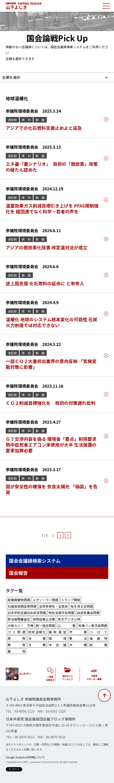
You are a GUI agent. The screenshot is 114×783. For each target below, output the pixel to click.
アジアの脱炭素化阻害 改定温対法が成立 (46, 247)
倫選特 (98, 638)
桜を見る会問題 (82, 606)
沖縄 (78, 645)
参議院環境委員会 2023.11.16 (34, 386)
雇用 (16, 651)
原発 (16, 638)
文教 (37, 645)
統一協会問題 (45, 625)
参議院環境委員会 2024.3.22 (33, 344)
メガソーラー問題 (45, 600)
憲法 (78, 638)
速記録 (12, 120)
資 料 (26, 120)
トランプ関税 (70, 600)
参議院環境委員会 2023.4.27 (33, 422)
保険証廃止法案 (44, 619)
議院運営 (57, 632)
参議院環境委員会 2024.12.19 (34, 188)
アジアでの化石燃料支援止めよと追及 (44, 128)
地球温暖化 (37, 632)
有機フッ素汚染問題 (92, 625)
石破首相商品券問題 (22, 606)
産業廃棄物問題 (19, 600)
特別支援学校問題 (61, 612)
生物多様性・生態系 (53, 606)
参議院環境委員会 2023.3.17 (33, 469)
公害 (67, 625)
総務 (98, 645)
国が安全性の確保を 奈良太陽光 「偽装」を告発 (52, 489)
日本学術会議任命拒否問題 (27, 612)
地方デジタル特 (69, 619)
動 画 (40, 120)
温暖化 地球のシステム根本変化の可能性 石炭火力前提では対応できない (51, 322)
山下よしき (16, 7)
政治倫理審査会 (19, 619)
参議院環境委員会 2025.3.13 (33, 147)
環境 (57, 638)
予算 (78, 632)
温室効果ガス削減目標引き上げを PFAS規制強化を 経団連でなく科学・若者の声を (52, 208)
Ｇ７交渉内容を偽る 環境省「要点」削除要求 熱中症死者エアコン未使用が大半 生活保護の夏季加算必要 (53, 445)
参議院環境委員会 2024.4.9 (32, 302)
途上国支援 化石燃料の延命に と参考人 (45, 283)
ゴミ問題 (16, 632)
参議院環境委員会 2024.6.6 (32, 266)
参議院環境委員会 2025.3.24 (33, 111)
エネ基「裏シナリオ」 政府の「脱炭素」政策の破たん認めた (52, 167)
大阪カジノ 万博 (20, 625)
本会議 (57, 645)
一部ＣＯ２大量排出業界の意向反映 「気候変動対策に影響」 (51, 364)
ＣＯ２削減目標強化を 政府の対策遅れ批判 (50, 403)
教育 (16, 645)
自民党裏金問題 (88, 612)
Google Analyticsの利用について (25, 757)
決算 (37, 638)
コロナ (98, 632)
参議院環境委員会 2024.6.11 (33, 230)
